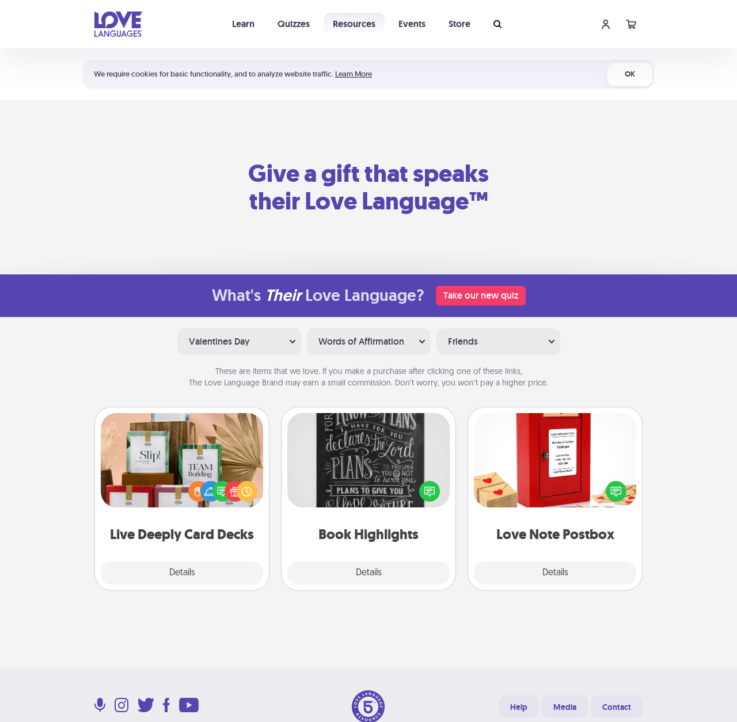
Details (182, 573)
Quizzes (294, 24)
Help (518, 707)
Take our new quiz (480, 295)
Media (564, 707)
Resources (354, 24)
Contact (616, 707)
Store (459, 24)
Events (412, 24)
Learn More (353, 74)
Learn (243, 24)
